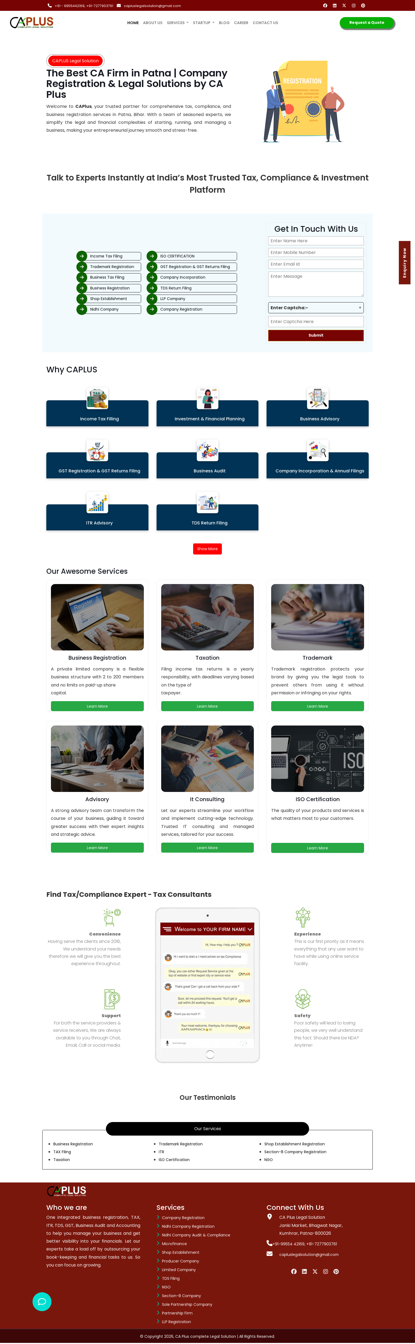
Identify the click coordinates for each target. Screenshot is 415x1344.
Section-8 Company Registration (299, 1153)
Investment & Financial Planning (210, 419)
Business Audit (210, 471)
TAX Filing (63, 1153)
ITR (162, 1153)
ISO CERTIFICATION (193, 253)
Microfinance (174, 1245)
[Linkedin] (336, 5)
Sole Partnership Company (187, 1305)
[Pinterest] (364, 5)
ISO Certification (176, 1161)
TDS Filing (171, 1279)
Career (241, 22)
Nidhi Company (82, 312)
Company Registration (197, 312)
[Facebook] (326, 5)
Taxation (62, 1161)
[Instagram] (355, 5)
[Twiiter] (315, 1273)
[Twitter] (345, 5)
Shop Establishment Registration (299, 1145)
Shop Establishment (87, 300)
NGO (269, 1161)
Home (134, 19)
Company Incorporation (199, 277)
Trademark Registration (91, 265)
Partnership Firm (177, 1314)
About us (153, 22)
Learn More (97, 707)
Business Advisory (319, 419)
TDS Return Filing (191, 289)
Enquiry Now (406, 262)
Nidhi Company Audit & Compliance (196, 1236)
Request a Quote (366, 22)
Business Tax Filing (85, 277)
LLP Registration (176, 1323)
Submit (316, 335)
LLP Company (187, 300)
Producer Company (180, 1262)
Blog (224, 22)
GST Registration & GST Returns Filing (212, 265)
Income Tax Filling (99, 419)
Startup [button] (202, 22)
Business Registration (88, 289)
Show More (207, 549)
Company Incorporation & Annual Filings (319, 471)
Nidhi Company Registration (188, 1227)
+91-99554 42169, (288, 1245)
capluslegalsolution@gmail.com (152, 5)
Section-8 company (181, 1297)
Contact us (265, 22)
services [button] (176, 22)
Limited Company (179, 1271)
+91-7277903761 (100, 5)
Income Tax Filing (84, 253)
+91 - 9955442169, (71, 5)
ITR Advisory (99, 523)
